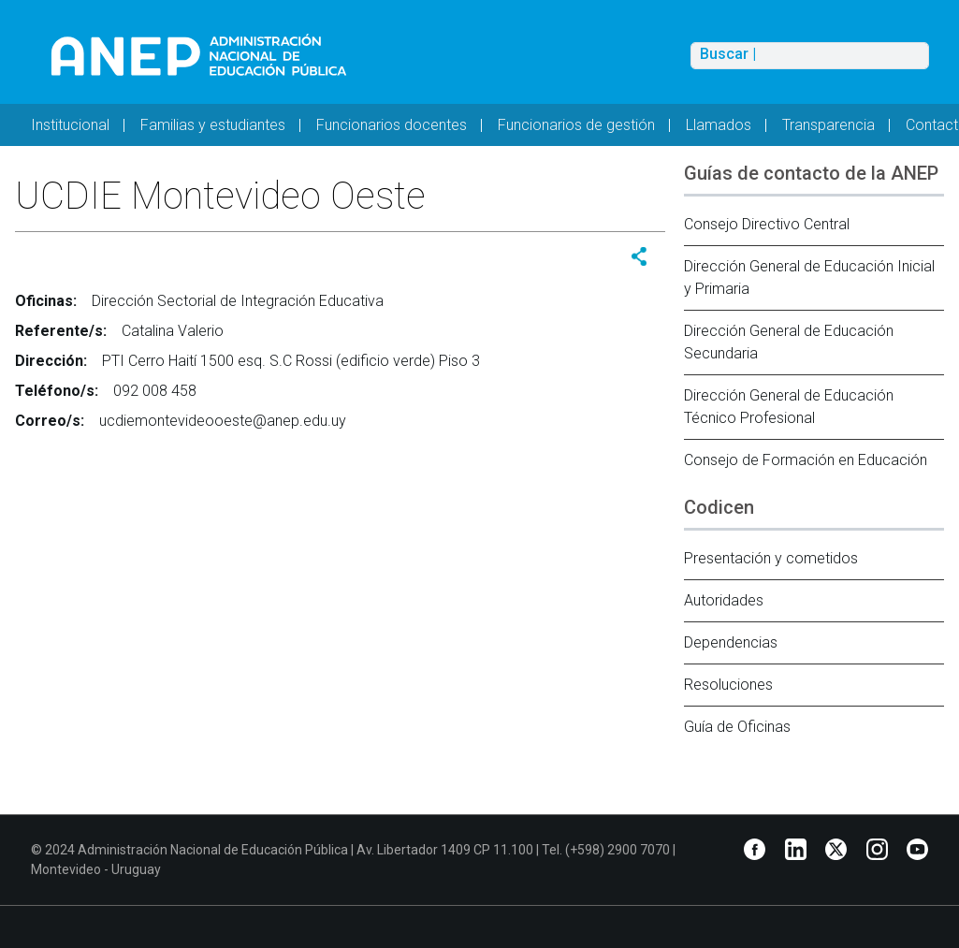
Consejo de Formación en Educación (805, 460)
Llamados (718, 125)
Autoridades (723, 600)
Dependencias (730, 642)
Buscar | (728, 54)
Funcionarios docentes (391, 125)
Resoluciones (728, 684)
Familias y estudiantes (212, 125)
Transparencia (828, 125)
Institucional (70, 125)
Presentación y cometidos (771, 558)
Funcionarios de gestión (576, 125)
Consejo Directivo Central (767, 224)
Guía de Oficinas (737, 727)
